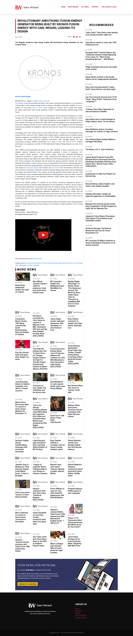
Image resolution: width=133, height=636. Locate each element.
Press (77, 609)
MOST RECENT (73, 7)
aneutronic (79, 105)
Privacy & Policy (80, 617)
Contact (77, 613)
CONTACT (95, 7)
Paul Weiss (55, 168)
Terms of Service (80, 615)
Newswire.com (44, 101)
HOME (63, 7)
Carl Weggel (19, 103)
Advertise (78, 611)
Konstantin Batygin (32, 168)
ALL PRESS (85, 7)
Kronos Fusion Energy (39, 108)
